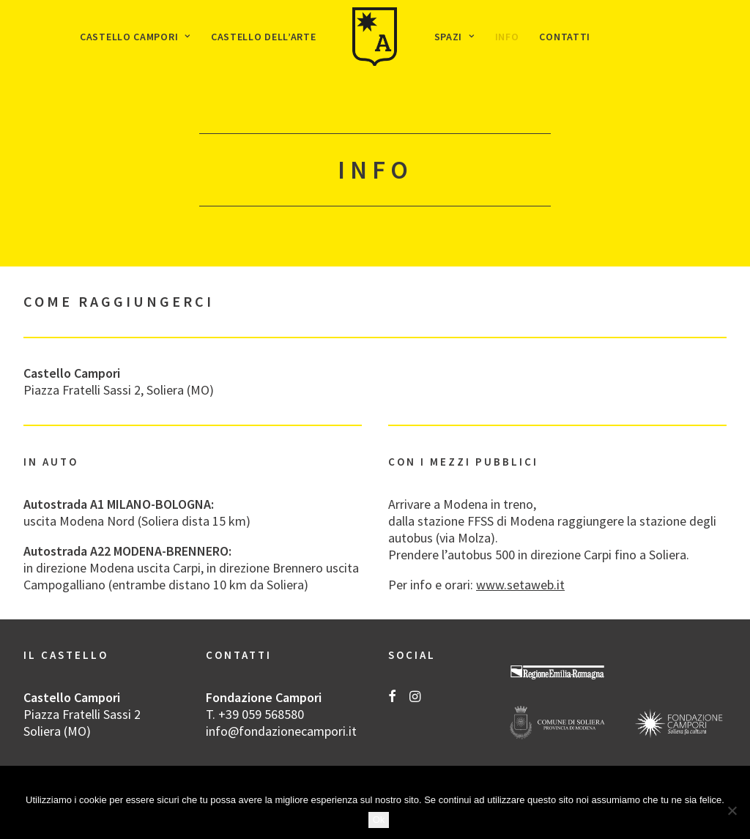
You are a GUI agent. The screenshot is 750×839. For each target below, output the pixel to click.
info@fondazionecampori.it (281, 731)
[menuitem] (135, 36)
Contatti (564, 36)
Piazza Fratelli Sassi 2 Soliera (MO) (82, 722)
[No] (731, 810)
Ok (379, 819)
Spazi (454, 36)
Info (507, 36)
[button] (392, 697)
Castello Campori (135, 36)
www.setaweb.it (520, 584)
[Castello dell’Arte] (374, 36)
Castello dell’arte (263, 36)
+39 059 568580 (261, 714)
